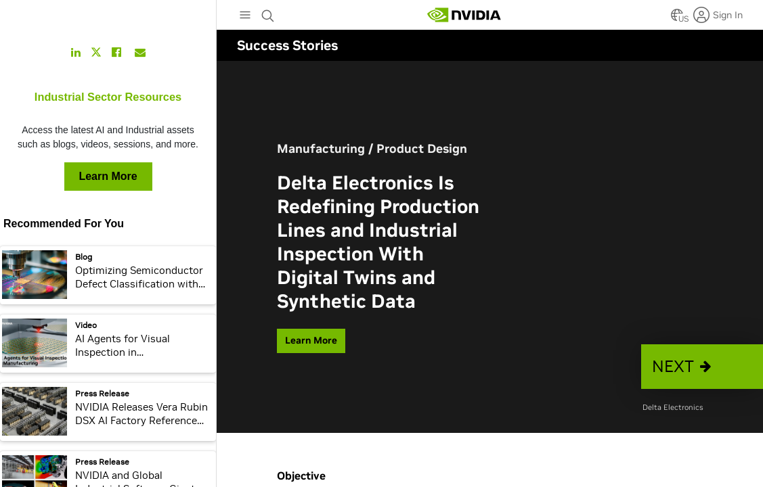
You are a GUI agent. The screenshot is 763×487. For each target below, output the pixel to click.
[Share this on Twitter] (96, 52)
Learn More (108, 176)
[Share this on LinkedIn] (75, 52)
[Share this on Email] (140, 52)
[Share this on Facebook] (116, 52)
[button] (702, 366)
